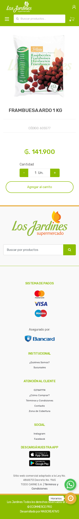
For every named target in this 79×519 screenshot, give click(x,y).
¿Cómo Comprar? (39, 395)
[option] (39, 66)
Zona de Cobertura (39, 411)
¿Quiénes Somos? (39, 362)
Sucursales (39, 367)
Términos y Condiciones (39, 400)
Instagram (39, 433)
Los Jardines (15, 502)
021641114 (40, 390)
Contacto (39, 406)
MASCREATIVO (50, 511)
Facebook (39, 439)
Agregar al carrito (39, 187)
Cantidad (27, 164)
